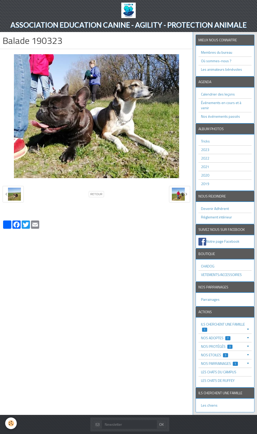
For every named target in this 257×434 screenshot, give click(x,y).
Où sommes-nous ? (216, 61)
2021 (205, 166)
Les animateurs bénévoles (221, 69)
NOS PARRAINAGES (219, 363)
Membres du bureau (216, 52)
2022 (205, 158)
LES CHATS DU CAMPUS (218, 372)
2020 (205, 175)
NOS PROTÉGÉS (216, 346)
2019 (205, 183)
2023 (205, 149)
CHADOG (207, 266)
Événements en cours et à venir (221, 105)
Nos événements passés (220, 116)
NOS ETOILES (214, 355)
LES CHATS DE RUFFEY (218, 380)
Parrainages (210, 299)
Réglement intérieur (216, 217)
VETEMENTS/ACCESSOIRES (221, 274)
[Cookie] (11, 423)
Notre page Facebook (222, 241)
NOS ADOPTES (215, 338)
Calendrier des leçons (218, 94)
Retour (96, 194)
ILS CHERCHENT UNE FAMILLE (223, 326)
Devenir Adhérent (215, 208)
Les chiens (209, 405)
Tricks (205, 141)
